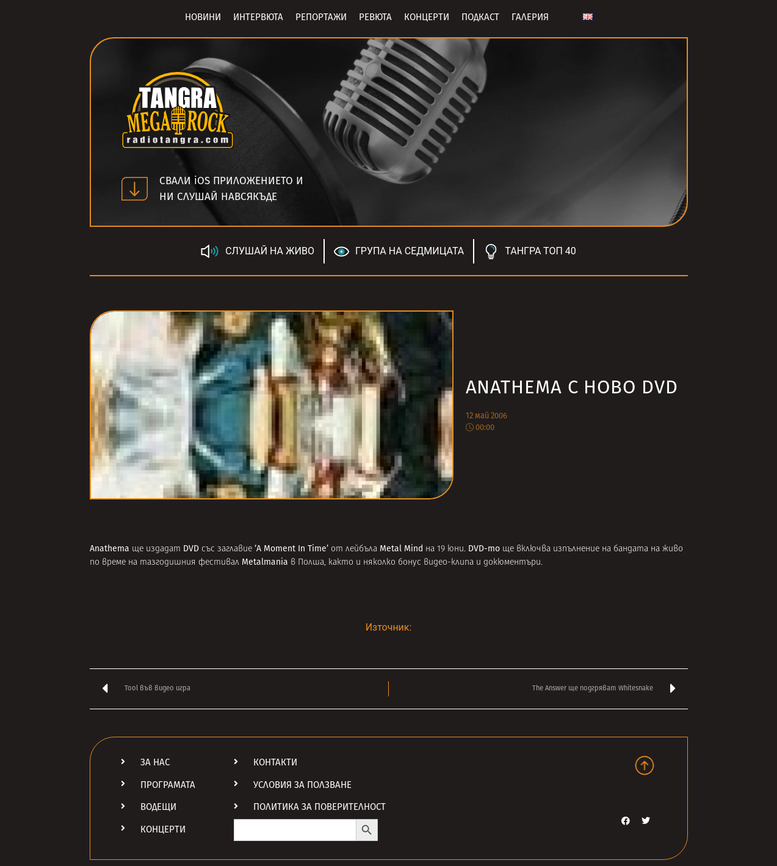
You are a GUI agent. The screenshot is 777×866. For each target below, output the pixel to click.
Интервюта (258, 17)
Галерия (530, 17)
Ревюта (375, 17)
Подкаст (480, 17)
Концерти (426, 17)
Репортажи (321, 17)
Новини (203, 17)
